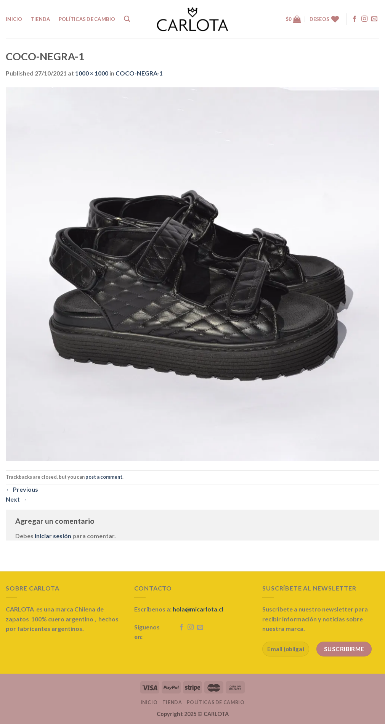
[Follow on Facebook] (354, 19)
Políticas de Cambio (87, 19)
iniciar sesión (53, 535)
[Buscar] (127, 18)
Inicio (149, 702)
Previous (22, 489)
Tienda (172, 702)
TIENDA (40, 19)
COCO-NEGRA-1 (139, 73)
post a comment (103, 477)
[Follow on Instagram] (364, 19)
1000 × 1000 (91, 73)
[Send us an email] (374, 19)
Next (16, 499)
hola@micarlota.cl (198, 609)
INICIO (14, 19)
